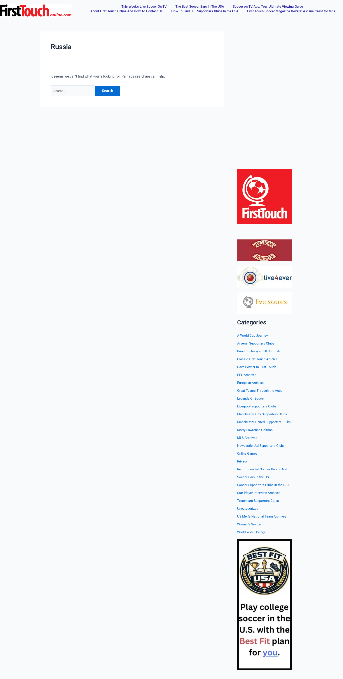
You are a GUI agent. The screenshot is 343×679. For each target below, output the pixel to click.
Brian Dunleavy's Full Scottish (260, 351)
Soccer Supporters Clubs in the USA (264, 485)
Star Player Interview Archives (260, 493)
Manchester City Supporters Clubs (263, 414)
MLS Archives (247, 438)
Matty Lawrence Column (256, 430)
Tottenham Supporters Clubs (259, 501)
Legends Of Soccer (251, 398)
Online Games (248, 453)
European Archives (251, 383)
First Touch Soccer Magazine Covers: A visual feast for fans (291, 11)
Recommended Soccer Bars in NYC (264, 469)
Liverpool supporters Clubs (257, 406)
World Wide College (252, 532)
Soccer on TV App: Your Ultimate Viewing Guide (268, 7)
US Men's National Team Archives (263, 516)
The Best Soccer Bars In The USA (199, 7)
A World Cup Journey (253, 335)
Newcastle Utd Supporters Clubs (262, 445)
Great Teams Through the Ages (261, 390)
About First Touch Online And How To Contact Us (126, 11)
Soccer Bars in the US (253, 477)
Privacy (242, 461)
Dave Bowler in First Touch (257, 367)
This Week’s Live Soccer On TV (144, 7)
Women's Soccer (249, 524)
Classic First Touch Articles (258, 359)
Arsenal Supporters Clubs (256, 343)
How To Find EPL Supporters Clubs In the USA (204, 11)
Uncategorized (248, 508)
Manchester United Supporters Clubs (265, 422)
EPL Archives (247, 375)
